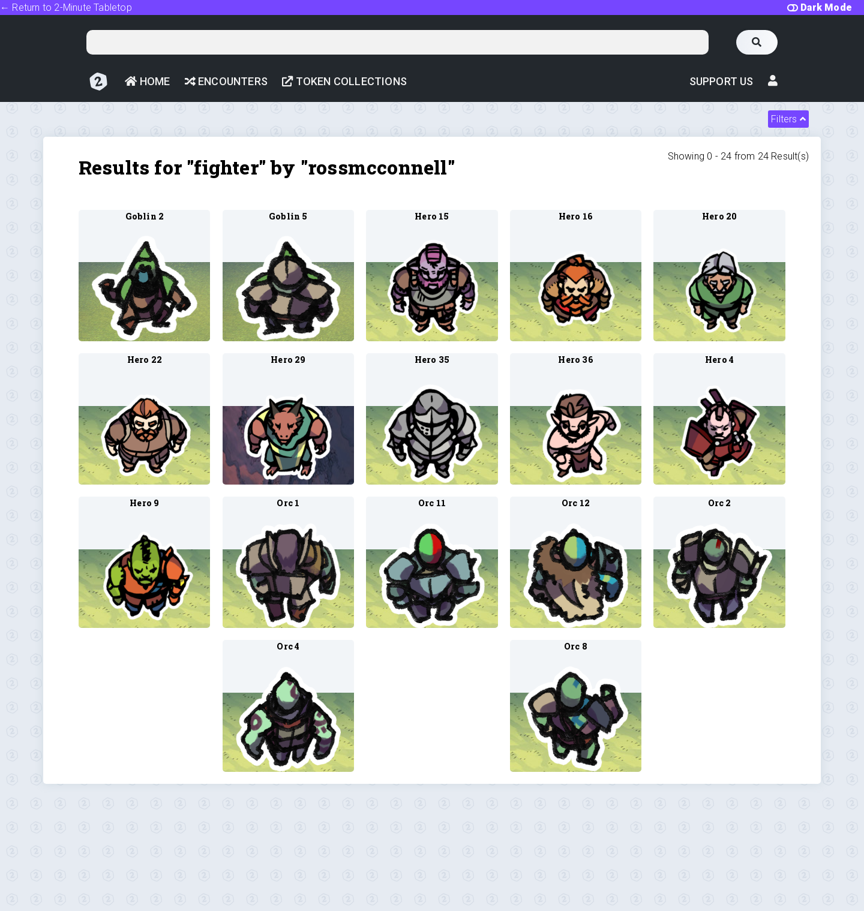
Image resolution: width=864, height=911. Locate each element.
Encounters (226, 81)
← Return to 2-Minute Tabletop (66, 7)
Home (147, 81)
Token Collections (344, 81)
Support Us (721, 81)
